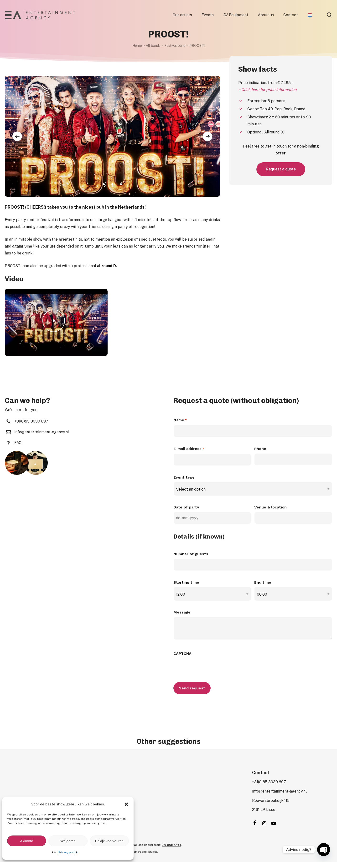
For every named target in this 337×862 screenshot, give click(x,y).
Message (182, 612)
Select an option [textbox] (191, 489)
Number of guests (190, 554)
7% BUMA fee (171, 844)
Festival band (175, 45)
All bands (153, 45)
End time (262, 582)
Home (137, 45)
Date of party (186, 507)
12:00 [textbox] (180, 594)
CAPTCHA (182, 653)
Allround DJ (274, 132)
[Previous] (17, 136)
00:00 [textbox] (262, 594)
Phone (260, 448)
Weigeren (68, 841)
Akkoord (26, 841)
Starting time (186, 582)
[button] (126, 804)
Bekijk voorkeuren (109, 841)
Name (180, 420)
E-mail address (188, 449)
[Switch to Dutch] (309, 15)
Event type (184, 477)
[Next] (207, 136)
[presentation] (209, 667)
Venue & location (270, 507)
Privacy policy (68, 852)
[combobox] (252, 489)
